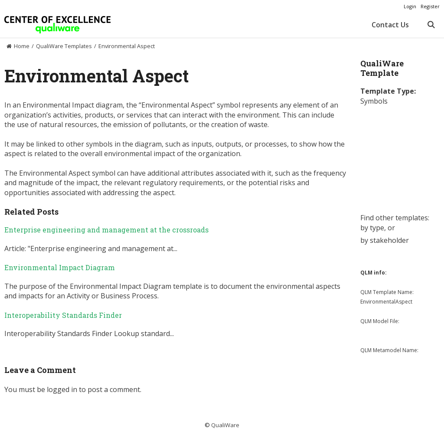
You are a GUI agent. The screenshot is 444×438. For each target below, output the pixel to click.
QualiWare (225, 425)
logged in (62, 389)
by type (372, 227)
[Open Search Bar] (431, 25)
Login (410, 6)
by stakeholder (384, 240)
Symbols (374, 101)
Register (430, 6)
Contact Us (390, 24)
